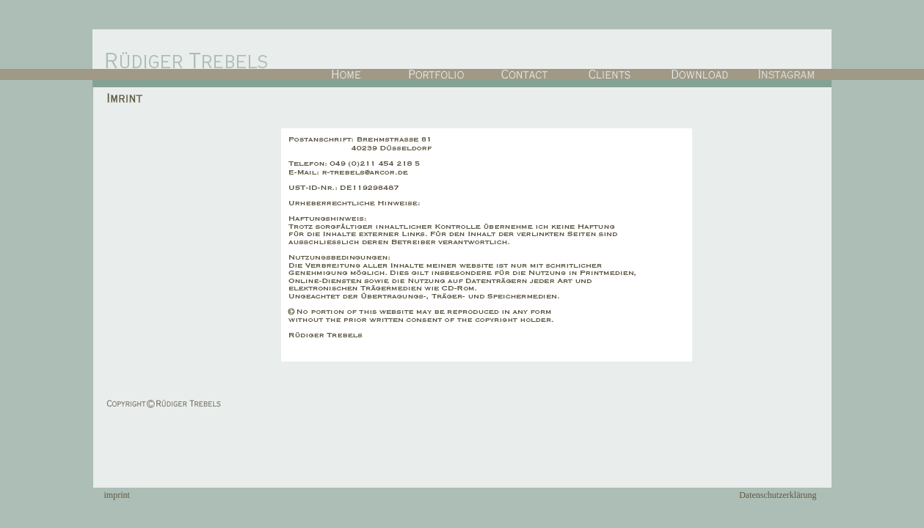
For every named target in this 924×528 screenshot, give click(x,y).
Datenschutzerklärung (777, 495)
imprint (117, 495)
